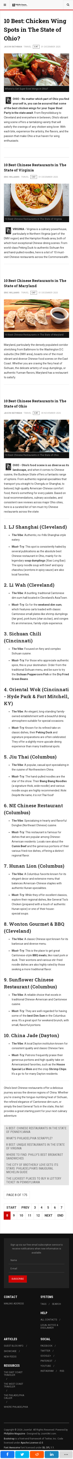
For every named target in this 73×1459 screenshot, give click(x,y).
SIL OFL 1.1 (48, 1447)
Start (11, 1207)
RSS (62, 1371)
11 (29, 1215)
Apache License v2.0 (32, 1442)
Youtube (45, 1366)
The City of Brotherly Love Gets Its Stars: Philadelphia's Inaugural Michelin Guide (32, 1168)
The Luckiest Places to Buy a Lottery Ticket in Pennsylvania (33, 1180)
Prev (25, 1207)
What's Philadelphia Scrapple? (29, 1138)
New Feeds (10, 1356)
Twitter (45, 1350)
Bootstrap (9, 1438)
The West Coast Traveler (13, 1385)
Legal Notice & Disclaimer (49, 1326)
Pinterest (46, 1361)
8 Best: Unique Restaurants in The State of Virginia (35, 1146)
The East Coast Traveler (13, 1373)
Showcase (10, 1351)
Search (56, 1304)
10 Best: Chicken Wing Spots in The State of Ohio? (35, 29)
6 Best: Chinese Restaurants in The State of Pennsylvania (36, 1130)
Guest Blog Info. (14, 1345)
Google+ (45, 1356)
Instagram (47, 1371)
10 (21, 1215)
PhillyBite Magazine (14, 1433)
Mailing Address (14, 1303)
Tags (43, 1304)
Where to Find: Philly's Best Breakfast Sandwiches (34, 1156)
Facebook (46, 1345)
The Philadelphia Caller (14, 1396)
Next (49, 1215)
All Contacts (48, 1319)
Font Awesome (12, 1447)
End (60, 1215)
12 (38, 1215)
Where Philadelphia (16, 1407)
